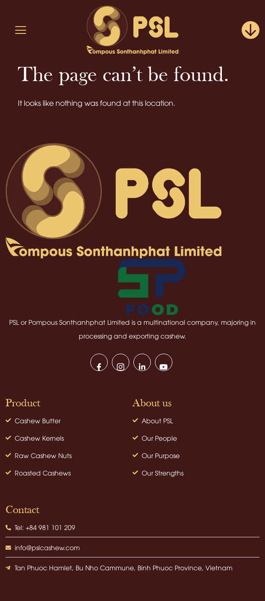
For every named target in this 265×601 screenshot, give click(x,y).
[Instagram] (120, 362)
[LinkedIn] (142, 362)
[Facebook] (99, 362)
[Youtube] (163, 362)
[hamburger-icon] (21, 30)
